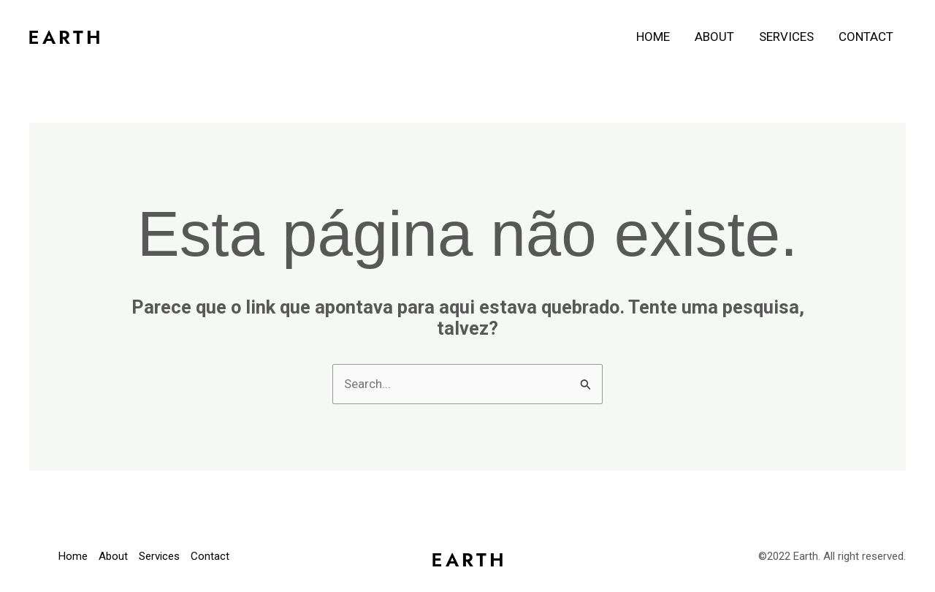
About (714, 36)
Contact (866, 36)
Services (786, 36)
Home (653, 36)
